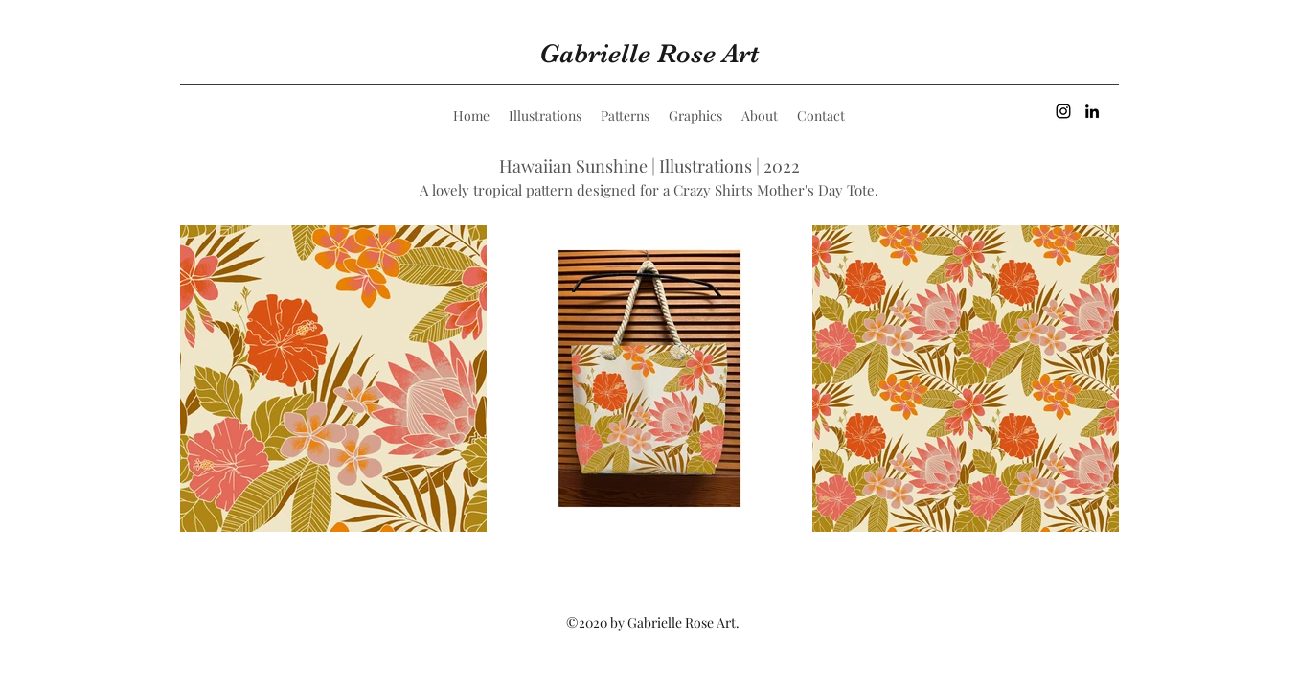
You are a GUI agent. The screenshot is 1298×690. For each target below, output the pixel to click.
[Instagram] (1063, 111)
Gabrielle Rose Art (649, 53)
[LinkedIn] (1092, 111)
